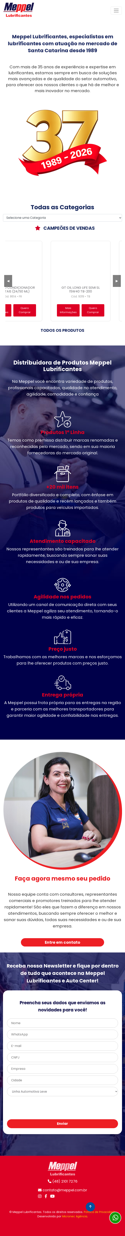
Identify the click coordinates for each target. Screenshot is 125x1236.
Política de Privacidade (99, 1212)
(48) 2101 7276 (62, 1181)
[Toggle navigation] (116, 10)
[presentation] (85, 1108)
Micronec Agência (74, 1216)
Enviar (62, 1123)
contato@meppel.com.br (62, 1190)
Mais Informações (68, 310)
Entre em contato (62, 942)
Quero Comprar (25, 310)
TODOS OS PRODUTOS (62, 330)
